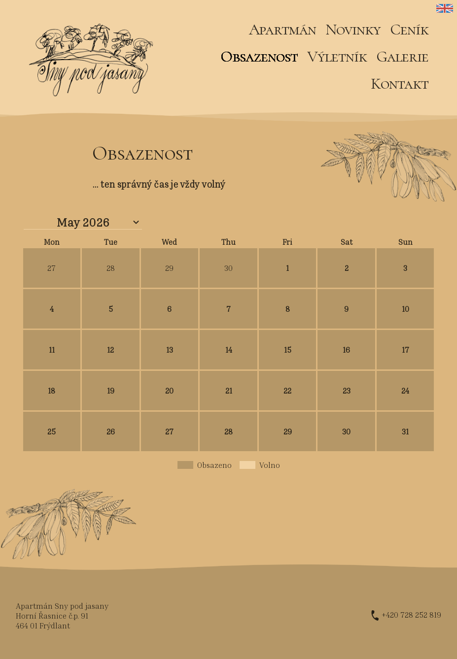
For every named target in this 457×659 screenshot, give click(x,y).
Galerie (402, 56)
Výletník (337, 56)
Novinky (353, 29)
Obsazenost (259, 56)
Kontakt (399, 83)
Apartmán (282, 29)
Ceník (409, 29)
